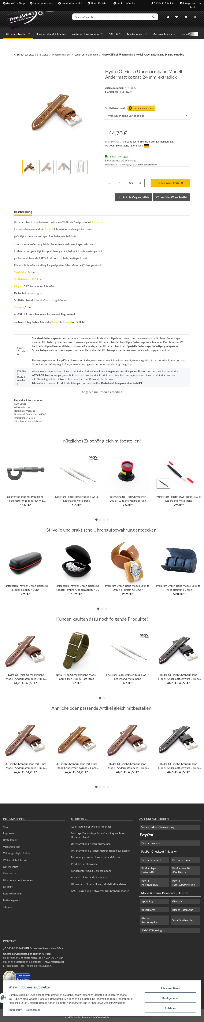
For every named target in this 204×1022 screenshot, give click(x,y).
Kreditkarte (148, 909)
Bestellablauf (10, 839)
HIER (139, 383)
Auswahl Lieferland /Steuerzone (89, 877)
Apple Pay (147, 901)
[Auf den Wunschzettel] (171, 197)
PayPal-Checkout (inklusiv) (159, 851)
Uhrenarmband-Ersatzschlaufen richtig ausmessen (100, 850)
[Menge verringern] (109, 183)
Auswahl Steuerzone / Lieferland (127, 145)
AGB (6, 826)
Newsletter (9, 873)
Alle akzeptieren (169, 988)
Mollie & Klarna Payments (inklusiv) (164, 893)
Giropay (177, 901)
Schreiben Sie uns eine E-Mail (45, 948)
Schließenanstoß (24, 279)
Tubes (54, 322)
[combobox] (147, 116)
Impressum (16, 1010)
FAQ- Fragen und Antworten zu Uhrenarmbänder (100, 890)
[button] (168, 17)
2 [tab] (100, 519)
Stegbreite (20, 272)
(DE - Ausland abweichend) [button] (143, 164)
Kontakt (8, 886)
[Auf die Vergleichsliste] (133, 197)
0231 (14, 948)
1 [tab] (96, 519)
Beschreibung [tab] (23, 212)
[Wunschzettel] (176, 17)
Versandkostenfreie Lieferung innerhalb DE (148, 141)
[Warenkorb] (191, 17)
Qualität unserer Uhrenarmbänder (91, 826)
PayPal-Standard (151, 859)
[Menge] (120, 183)
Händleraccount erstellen (18, 880)
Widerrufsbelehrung (15, 859)
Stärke (17, 307)
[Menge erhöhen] (140, 183)
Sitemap (8, 906)
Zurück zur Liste (25, 54)
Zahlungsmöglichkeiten (17, 853)
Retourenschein (12, 893)
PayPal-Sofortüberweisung (183, 882)
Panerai (49, 229)
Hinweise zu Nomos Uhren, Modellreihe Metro (98, 884)
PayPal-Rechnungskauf (150, 882)
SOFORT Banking (151, 930)
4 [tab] (108, 519)
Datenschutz (33, 1010)
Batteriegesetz (11, 900)
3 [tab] (104, 519)
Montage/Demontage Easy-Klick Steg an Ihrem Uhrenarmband (98, 835)
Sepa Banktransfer (183, 920)
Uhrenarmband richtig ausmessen (91, 843)
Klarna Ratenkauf (182, 909)
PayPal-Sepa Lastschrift (148, 870)
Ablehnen (169, 1008)
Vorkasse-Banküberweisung (157, 827)
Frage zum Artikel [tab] (49, 212)
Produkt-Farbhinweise (84, 863)
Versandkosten (11, 846)
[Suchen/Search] (112, 17)
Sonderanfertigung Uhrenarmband (91, 870)
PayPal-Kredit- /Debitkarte (181, 870)
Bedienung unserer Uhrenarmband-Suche (95, 857)
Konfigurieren (170, 998)
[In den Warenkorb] (17, 67)
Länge (17, 286)
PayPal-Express (150, 843)
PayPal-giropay (181, 859)
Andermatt (98, 222)
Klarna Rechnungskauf (150, 920)
